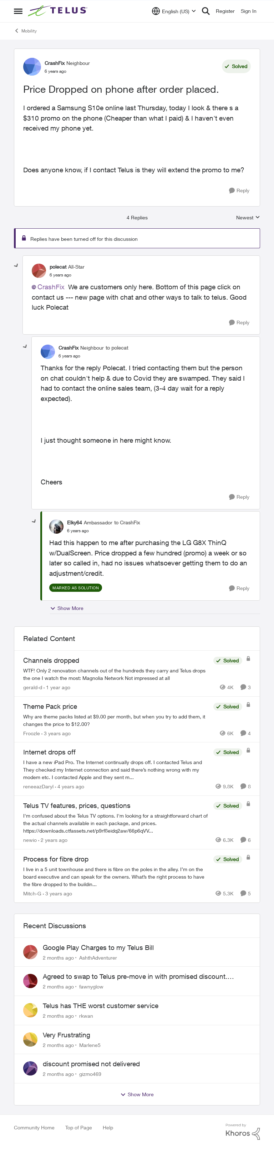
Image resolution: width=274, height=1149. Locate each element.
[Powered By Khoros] (243, 1132)
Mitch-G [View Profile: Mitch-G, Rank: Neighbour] (32, 893)
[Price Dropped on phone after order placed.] (60, 275)
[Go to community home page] (58, 11)
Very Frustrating (66, 1035)
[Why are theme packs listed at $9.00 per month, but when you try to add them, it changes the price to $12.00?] (116, 719)
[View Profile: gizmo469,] (30, 1068)
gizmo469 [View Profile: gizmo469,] (90, 1074)
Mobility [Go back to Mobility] (25, 31)
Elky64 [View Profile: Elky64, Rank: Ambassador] (74, 522)
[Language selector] (174, 11)
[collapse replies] (16, 265)
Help (108, 1127)
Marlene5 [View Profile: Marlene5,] (90, 1045)
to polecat (117, 348)
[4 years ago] (69, 786)
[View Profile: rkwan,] (30, 1010)
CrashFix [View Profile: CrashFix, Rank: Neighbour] (55, 63)
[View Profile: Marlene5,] (30, 1039)
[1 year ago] (57, 687)
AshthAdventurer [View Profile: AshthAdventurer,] (98, 957)
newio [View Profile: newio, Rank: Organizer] (30, 840)
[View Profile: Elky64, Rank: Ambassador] (56, 526)
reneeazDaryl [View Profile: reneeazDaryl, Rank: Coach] (38, 786)
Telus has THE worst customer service (100, 1006)
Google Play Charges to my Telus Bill (98, 947)
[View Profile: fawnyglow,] (30, 981)
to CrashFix (127, 522)
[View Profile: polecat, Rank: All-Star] (39, 271)
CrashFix (51, 287)
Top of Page (78, 1127)
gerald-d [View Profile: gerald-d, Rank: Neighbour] (32, 687)
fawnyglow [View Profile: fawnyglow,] (91, 986)
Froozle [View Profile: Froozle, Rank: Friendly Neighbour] (31, 733)
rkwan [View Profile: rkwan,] (86, 1016)
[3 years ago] (56, 733)
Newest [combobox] (248, 217)
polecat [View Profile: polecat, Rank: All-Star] (58, 267)
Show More (66, 608)
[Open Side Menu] (18, 11)
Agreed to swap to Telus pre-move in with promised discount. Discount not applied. (135, 976)
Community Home (34, 1127)
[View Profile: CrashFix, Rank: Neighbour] (32, 67)
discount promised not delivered (91, 1064)
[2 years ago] (52, 840)
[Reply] (239, 190)
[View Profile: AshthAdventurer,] (30, 952)
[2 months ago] (58, 957)
